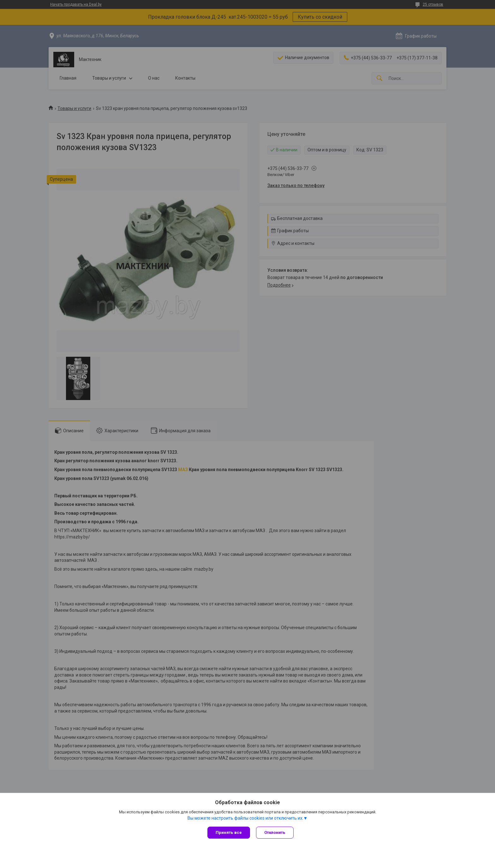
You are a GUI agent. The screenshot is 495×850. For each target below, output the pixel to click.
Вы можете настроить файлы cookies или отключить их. (245, 818)
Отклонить (275, 832)
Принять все (229, 832)
